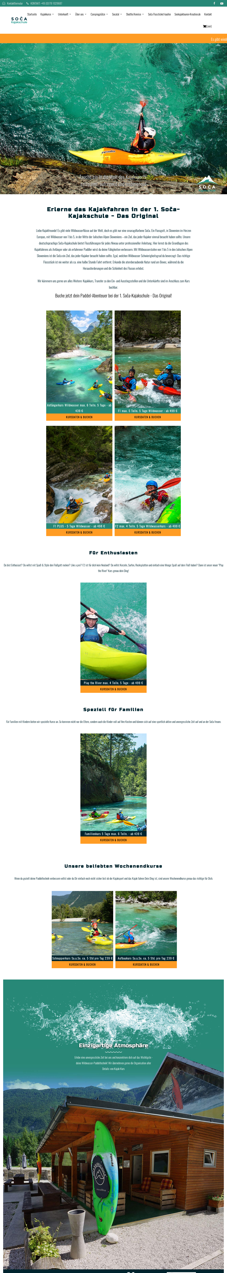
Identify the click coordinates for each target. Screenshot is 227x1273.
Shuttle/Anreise (133, 14)
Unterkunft (63, 14)
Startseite (32, 14)
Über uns (79, 14)
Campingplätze (98, 14)
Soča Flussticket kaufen (159, 14)
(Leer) (207, 26)
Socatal (115, 14)
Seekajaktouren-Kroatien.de (188, 14)
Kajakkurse (46, 14)
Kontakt (208, 14)
